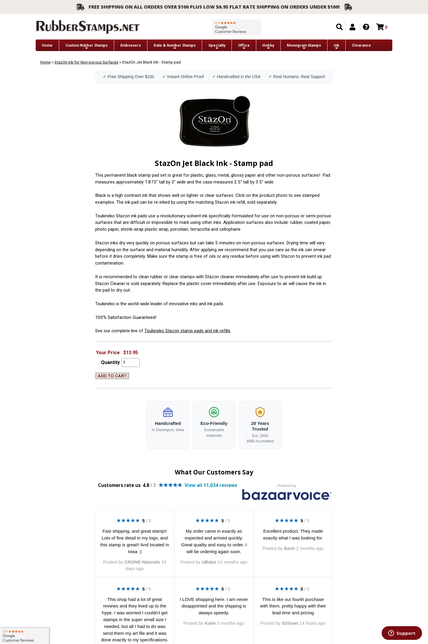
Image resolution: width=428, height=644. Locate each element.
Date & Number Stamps (175, 46)
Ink (336, 46)
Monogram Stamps (304, 46)
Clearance (361, 45)
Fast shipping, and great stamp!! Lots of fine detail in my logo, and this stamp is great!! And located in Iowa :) (134, 541)
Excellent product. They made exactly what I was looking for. (293, 534)
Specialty (216, 46)
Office (244, 46)
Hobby (268, 46)
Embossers (130, 45)
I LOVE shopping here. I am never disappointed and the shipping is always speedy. (214, 606)
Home (47, 45)
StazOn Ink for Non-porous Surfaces (86, 62)
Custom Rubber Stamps (86, 46)
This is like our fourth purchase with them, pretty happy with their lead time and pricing (293, 606)
